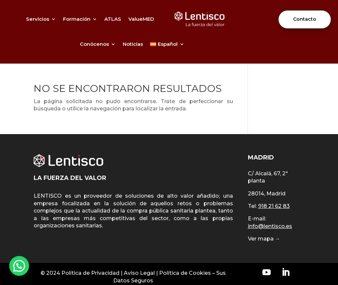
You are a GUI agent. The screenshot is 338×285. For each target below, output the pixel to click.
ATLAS (112, 19)
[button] (19, 266)
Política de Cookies (185, 273)
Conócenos (94, 44)
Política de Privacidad (90, 273)
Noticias (133, 44)
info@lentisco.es (270, 226)
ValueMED (141, 19)
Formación (76, 19)
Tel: (269, 206)
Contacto (304, 19)
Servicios (37, 19)
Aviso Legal (139, 273)
